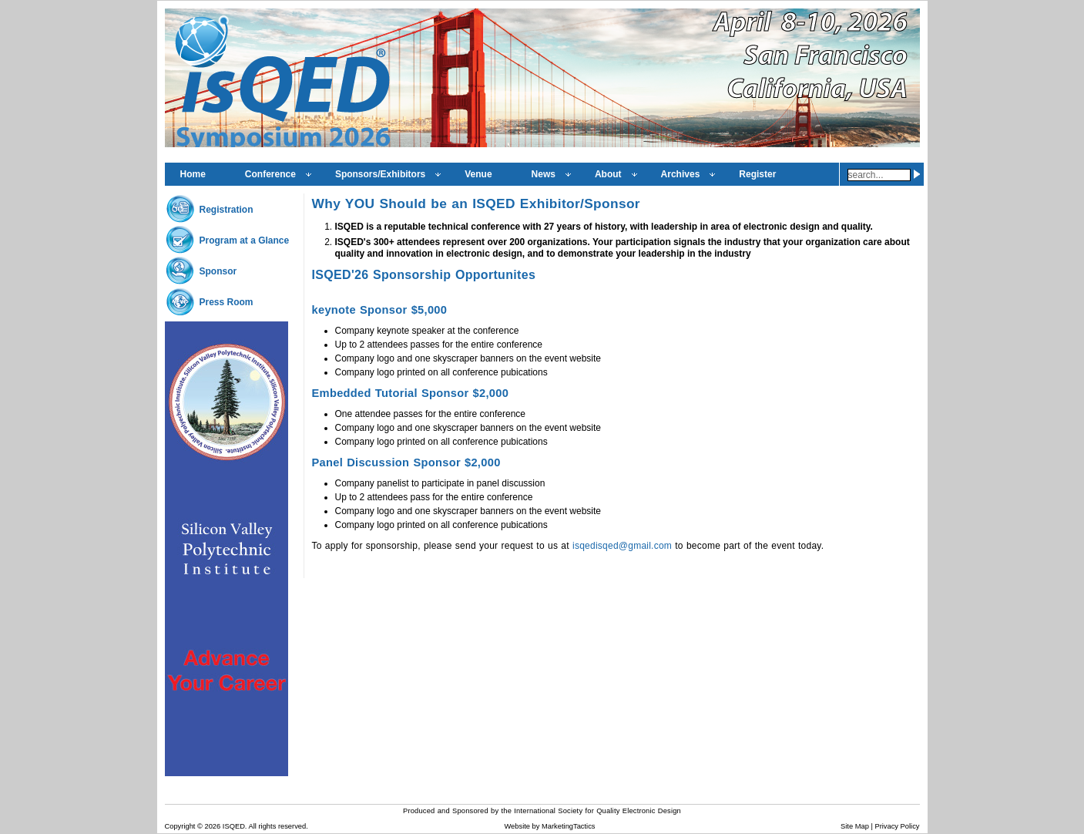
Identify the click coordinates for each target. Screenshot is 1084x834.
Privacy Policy (896, 826)
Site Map (855, 826)
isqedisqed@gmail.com (623, 545)
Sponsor (218, 271)
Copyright (180, 826)
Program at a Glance (245, 240)
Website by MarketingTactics (549, 826)
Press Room (226, 302)
